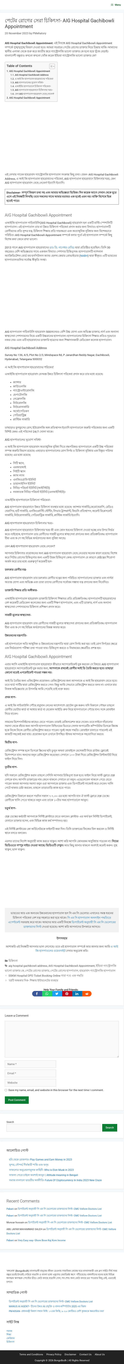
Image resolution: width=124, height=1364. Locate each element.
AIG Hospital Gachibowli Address (32, 75)
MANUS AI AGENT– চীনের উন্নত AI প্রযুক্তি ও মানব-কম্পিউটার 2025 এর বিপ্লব (47, 1306)
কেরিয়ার (10, 1338)
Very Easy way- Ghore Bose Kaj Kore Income (42, 1240)
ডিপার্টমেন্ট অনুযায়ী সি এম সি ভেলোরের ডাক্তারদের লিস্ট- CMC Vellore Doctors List (60, 1208)
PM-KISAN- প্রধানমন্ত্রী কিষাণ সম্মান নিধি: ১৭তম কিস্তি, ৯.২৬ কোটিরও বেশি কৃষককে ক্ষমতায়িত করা (56, 1311)
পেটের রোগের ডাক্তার (37, 970)
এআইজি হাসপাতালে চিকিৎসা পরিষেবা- (33, 86)
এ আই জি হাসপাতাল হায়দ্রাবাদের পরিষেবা (34, 78)
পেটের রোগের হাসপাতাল (64, 970)
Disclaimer (70, 1354)
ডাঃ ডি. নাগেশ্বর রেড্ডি (61, 247)
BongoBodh (60, 1360)
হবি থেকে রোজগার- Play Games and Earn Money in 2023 (40, 1159)
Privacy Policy (53, 1354)
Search (10, 1122)
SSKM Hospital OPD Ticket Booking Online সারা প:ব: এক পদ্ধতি (46, 975)
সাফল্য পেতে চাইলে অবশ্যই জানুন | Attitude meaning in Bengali (43, 1175)
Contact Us (85, 1354)
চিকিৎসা (13, 960)
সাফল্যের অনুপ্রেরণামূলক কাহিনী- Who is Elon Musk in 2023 (41, 1169)
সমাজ (9, 1331)
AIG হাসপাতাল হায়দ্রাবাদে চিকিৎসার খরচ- (34, 90)
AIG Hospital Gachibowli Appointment (29, 71)
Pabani (10, 1208)
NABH (84, 255)
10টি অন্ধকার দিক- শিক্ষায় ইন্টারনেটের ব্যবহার (33, 980)
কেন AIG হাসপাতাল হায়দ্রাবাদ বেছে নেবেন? (34, 93)
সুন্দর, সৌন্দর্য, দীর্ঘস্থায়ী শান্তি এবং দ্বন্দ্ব (28, 1164)
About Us (100, 1354)
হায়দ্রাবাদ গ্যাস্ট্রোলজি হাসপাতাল (97, 970)
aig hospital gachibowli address (28, 965)
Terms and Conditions (31, 1354)
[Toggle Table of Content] (50, 66)
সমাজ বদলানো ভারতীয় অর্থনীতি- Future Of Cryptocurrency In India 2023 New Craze (55, 1180)
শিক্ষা (8, 1334)
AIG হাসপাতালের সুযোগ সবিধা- (29, 82)
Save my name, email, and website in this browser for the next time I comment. (56, 1090)
